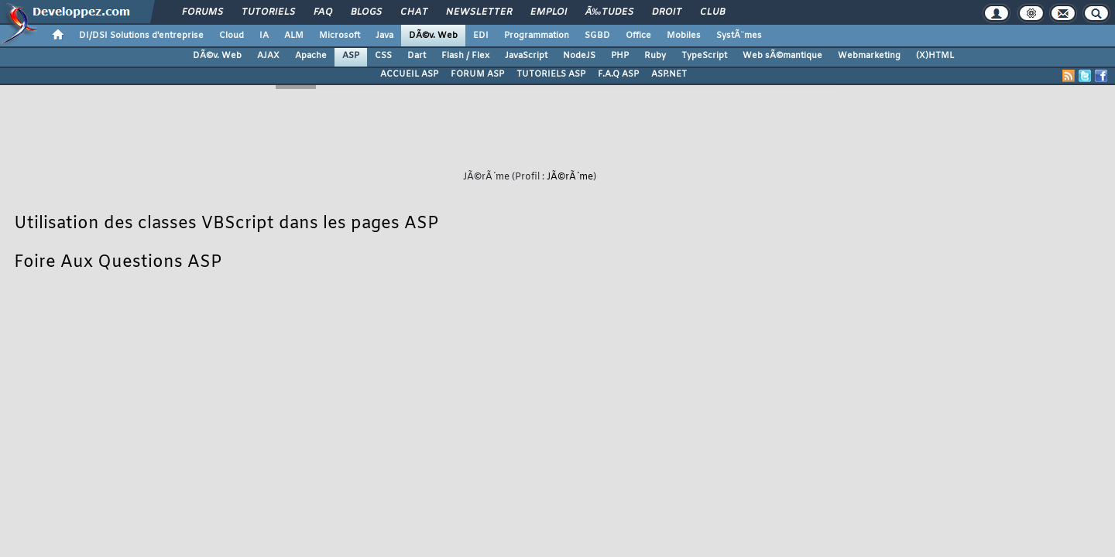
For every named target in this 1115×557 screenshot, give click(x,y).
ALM (294, 35)
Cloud (231, 35)
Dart (416, 55)
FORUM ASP (477, 74)
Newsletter (478, 12)
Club (712, 12)
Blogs (366, 12)
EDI (481, 35)
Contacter (488, 400)
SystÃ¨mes (739, 35)
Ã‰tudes (609, 12)
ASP (350, 55)
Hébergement (584, 421)
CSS (383, 55)
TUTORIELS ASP (550, 74)
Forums (202, 12)
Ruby (655, 55)
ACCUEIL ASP (409, 74)
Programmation (536, 35)
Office (638, 35)
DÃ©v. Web (433, 35)
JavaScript (526, 55)
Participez (520, 421)
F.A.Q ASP (618, 74)
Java (384, 35)
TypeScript (704, 55)
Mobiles (684, 35)
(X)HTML (935, 55)
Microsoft (339, 35)
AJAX (268, 55)
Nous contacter (332, 421)
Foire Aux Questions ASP (117, 262)
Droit (666, 12)
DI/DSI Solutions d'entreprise (141, 35)
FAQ (323, 12)
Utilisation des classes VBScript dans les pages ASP (226, 224)
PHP (620, 55)
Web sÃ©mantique (782, 55)
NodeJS (579, 55)
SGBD (597, 35)
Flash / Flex (465, 55)
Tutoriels (268, 12)
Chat (414, 12)
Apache (311, 55)
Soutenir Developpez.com (432, 421)
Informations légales (773, 421)
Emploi (548, 12)
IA (264, 35)
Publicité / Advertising (672, 421)
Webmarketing (869, 55)
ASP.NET (669, 74)
